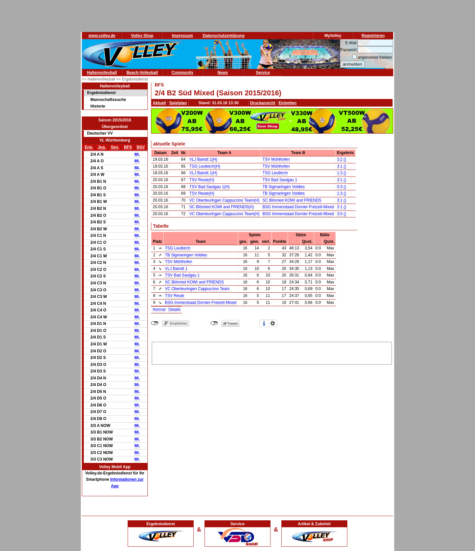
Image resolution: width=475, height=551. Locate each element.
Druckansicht (262, 103)
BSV (141, 147)
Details (175, 309)
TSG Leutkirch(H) (204, 166)
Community (182, 72)
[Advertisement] (272, 352)
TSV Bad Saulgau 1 (280, 180)
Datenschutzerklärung (223, 35)
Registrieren (373, 35)
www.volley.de (101, 35)
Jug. (102, 147)
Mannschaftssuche (108, 99)
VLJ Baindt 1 (176, 268)
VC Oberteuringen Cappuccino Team (197, 288)
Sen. (115, 147)
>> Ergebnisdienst (132, 79)
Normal (159, 309)
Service (263, 72)
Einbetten (287, 103)
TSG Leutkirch (275, 173)
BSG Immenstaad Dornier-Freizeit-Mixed (298, 207)
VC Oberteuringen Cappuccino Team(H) (224, 200)
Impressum (182, 35)
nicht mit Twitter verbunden (214, 323)
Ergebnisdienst (101, 92)
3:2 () (341, 159)
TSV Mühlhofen (276, 159)
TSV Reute (174, 295)
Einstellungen (272, 323)
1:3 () (341, 173)
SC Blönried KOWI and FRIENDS (292, 200)
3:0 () (341, 213)
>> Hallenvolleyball (99, 79)
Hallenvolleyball (102, 72)
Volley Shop (142, 35)
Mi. (137, 154)
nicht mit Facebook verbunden (155, 323)
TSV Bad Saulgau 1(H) (209, 186)
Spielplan (178, 103)
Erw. (89, 147)
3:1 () (341, 166)
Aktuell (159, 103)
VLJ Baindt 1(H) (203, 159)
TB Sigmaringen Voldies (284, 186)
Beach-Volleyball (142, 72)
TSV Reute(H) (201, 180)
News (222, 72)
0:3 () (341, 186)
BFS (128, 147)
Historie (97, 106)
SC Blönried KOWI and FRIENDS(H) (221, 207)
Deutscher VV (100, 133)
